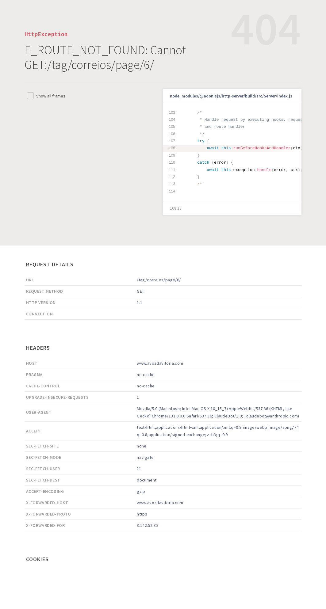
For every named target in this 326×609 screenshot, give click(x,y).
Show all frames (50, 96)
